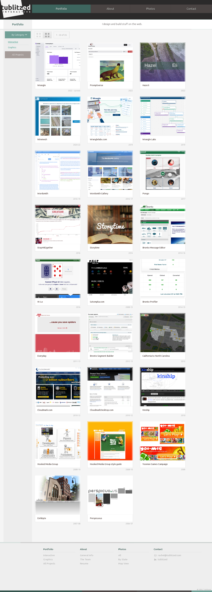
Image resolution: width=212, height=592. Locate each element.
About (110, 8)
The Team (85, 559)
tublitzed (160, 559)
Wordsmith (42, 193)
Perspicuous (95, 518)
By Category (21, 34)
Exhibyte (41, 518)
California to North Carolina (154, 355)
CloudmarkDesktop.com (100, 409)
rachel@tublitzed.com (167, 555)
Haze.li (144, 85)
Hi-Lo (39, 301)
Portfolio (61, 8)
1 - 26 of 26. (61, 34)
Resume (84, 563)
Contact (158, 549)
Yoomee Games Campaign (153, 463)
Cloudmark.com (44, 409)
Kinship (144, 409)
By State (122, 559)
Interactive (13, 42)
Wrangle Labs (147, 139)
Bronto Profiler (148, 301)
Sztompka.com (96, 301)
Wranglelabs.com (97, 139)
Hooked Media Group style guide (105, 463)
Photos (150, 8)
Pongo (144, 193)
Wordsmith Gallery (98, 193)
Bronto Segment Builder (101, 355)
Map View (123, 563)
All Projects (18, 55)
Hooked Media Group (47, 463)
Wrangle (41, 85)
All (119, 555)
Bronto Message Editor (152, 247)
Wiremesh (42, 139)
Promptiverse (95, 85)
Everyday (41, 355)
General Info (86, 555)
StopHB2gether (44, 247)
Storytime (93, 247)
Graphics (12, 47)
